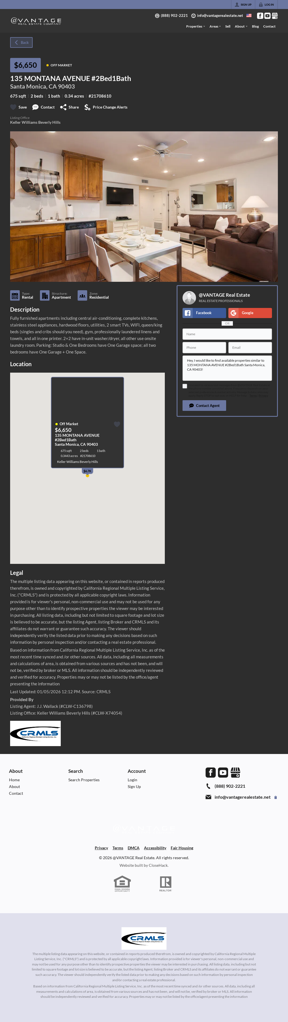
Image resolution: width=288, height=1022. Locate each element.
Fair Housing (182, 847)
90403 (66, 86)
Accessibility (155, 847)
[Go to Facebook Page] (260, 16)
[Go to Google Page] (275, 16)
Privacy (263, 395)
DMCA (134, 847)
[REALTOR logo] (166, 884)
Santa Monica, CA (33, 86)
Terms (253, 395)
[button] (204, 405)
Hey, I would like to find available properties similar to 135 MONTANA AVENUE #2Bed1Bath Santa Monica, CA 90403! (227, 368)
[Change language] (249, 15)
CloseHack (158, 865)
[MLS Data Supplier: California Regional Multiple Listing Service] (144, 938)
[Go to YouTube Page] (267, 16)
